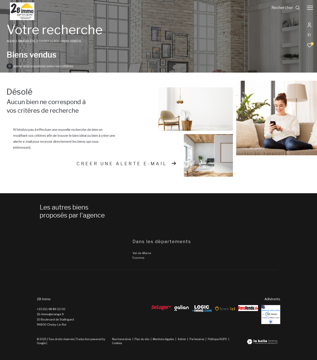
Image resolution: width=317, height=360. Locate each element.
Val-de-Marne (142, 253)
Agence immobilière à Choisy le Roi (33, 41)
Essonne (138, 257)
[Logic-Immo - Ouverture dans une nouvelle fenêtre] (202, 308)
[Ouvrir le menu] (310, 7)
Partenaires (197, 339)
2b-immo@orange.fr (50, 314)
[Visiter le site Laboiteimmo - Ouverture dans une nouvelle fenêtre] (262, 342)
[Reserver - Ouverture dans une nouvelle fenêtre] (270, 314)
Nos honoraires (121, 339)
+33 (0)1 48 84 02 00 (51, 309)
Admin (182, 339)
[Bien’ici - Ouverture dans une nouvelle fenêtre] (225, 308)
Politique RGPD (217, 339)
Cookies (117, 343)
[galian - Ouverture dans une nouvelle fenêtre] (181, 308)
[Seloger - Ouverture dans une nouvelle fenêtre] (161, 307)
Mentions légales (164, 339)
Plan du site (142, 339)
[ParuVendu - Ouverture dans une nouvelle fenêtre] (248, 308)
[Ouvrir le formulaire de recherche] (285, 7)
